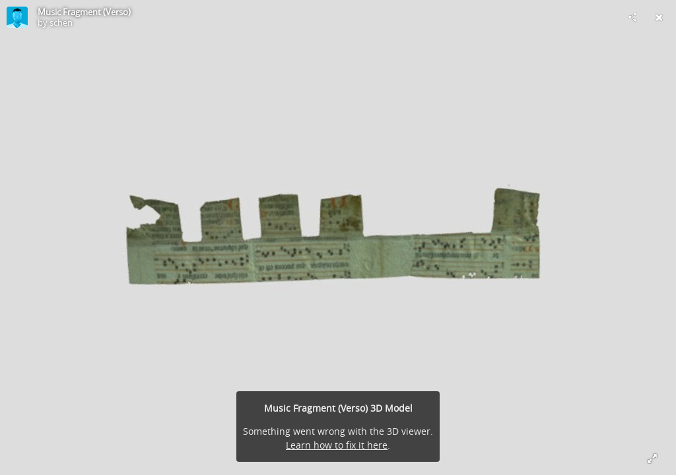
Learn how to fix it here (337, 445)
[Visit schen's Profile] (17, 17)
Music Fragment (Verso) (84, 12)
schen (61, 22)
